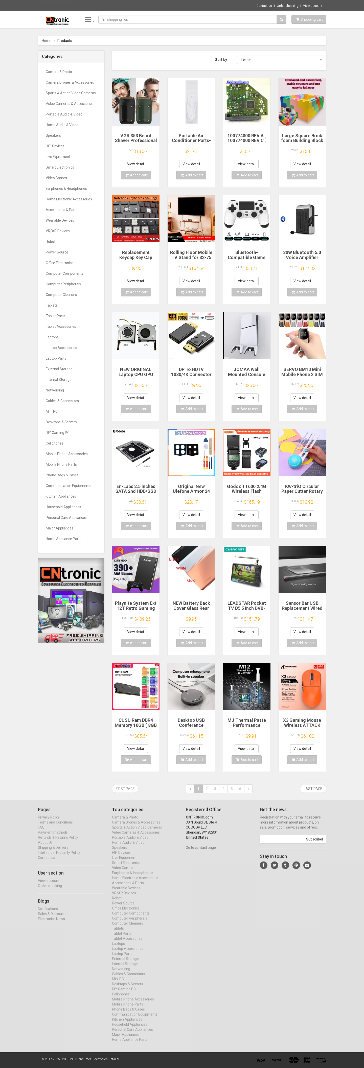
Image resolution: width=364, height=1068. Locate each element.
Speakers (53, 135)
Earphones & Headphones (66, 189)
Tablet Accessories (61, 326)
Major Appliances (59, 528)
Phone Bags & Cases (62, 475)
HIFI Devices (55, 146)
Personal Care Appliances (66, 518)
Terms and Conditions (55, 827)
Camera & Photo (59, 72)
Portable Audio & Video (64, 114)
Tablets (52, 305)
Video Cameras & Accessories (70, 104)
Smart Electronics (60, 167)
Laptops (52, 337)
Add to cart (136, 175)
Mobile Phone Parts (61, 464)
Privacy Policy (49, 822)
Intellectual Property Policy (59, 857)
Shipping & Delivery (53, 852)
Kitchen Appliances (61, 496)
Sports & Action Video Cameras (71, 93)
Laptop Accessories (61, 348)
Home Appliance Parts (63, 539)
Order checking (287, 6)
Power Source (57, 252)
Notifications (48, 913)
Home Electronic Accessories (69, 199)
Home (46, 41)
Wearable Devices (60, 220)
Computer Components (64, 273)
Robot (50, 242)
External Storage (59, 369)
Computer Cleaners (61, 295)
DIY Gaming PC (58, 433)
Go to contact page (201, 852)
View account (312, 6)
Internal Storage (59, 380)
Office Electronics (59, 263)
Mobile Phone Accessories (67, 454)
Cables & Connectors (62, 401)
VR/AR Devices (58, 231)
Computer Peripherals (63, 284)
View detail (136, 164)
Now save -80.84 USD (58, 5)
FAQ (41, 832)
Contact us (264, 6)
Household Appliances (63, 507)
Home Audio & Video (62, 125)
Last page (313, 789)
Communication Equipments (68, 486)
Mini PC (52, 411)
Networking (55, 390)
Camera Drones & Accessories (70, 82)
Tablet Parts (55, 316)
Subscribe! (314, 844)
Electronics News (51, 923)
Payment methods (53, 837)
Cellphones (54, 443)
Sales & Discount (51, 918)
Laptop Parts (56, 358)
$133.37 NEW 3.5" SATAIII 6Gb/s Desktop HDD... (113, 5)
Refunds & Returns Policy (58, 842)
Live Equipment (58, 157)
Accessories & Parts (62, 210)
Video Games (56, 178)
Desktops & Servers (61, 422)
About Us (45, 847)
